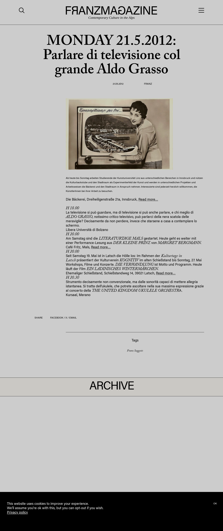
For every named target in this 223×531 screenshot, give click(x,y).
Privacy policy (17, 512)
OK (215, 503)
